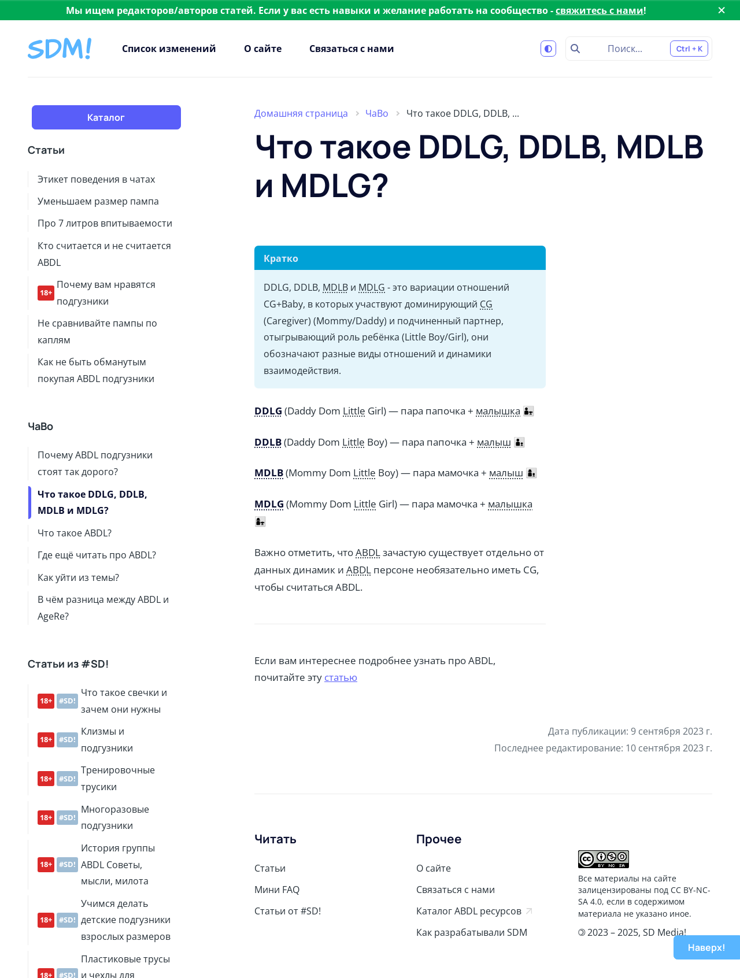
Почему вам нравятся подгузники (97, 293)
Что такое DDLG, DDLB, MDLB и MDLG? (92, 502)
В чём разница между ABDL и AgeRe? (103, 608)
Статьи (46, 150)
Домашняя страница (301, 113)
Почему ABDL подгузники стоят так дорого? (95, 463)
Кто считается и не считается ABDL (104, 254)
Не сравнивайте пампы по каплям (97, 331)
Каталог (106, 117)
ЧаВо (40, 426)
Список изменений (169, 48)
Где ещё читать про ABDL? (97, 555)
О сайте (263, 48)
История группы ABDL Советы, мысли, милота (96, 865)
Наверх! (707, 947)
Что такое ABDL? (75, 533)
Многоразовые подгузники (93, 817)
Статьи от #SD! (287, 911)
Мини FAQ (276, 889)
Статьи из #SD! (68, 663)
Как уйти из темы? (78, 577)
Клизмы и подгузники (85, 739)
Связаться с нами (351, 48)
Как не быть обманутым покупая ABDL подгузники (96, 370)
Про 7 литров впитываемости (105, 223)
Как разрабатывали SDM (471, 932)
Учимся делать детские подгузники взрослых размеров (104, 920)
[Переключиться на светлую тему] (549, 48)
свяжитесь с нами (599, 10)
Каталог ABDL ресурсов (474, 911)
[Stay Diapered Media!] (61, 48)
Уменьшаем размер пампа (98, 201)
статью (340, 677)
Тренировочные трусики (96, 778)
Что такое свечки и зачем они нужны (102, 701)
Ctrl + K (689, 48)
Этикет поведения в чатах (96, 179)
